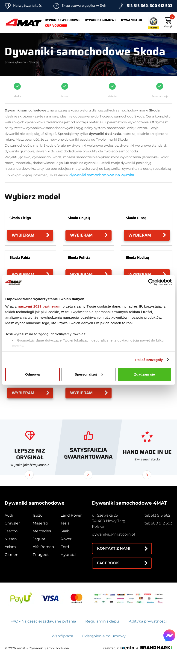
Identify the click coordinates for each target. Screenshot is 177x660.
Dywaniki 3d (131, 19)
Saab (65, 531)
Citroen (11, 554)
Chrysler (12, 523)
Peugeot (41, 554)
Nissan (11, 539)
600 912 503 (161, 6)
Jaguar (39, 539)
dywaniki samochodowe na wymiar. (102, 175)
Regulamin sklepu (102, 621)
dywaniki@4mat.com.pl (113, 534)
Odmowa (32, 374)
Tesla (65, 523)
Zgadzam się (144, 374)
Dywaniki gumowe (100, 19)
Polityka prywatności (147, 621)
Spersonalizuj (89, 374)
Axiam (10, 547)
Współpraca (62, 636)
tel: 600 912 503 (158, 523)
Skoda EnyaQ (79, 218)
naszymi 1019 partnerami (40, 306)
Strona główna (15, 62)
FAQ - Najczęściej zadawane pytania (43, 621)
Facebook (108, 563)
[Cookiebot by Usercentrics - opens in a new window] (151, 282)
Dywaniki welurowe (62, 19)
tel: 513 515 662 (157, 515)
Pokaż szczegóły (149, 360)
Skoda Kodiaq (137, 257)
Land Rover (71, 515)
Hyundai (68, 554)
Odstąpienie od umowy (104, 636)
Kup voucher (56, 25)
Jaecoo (11, 531)
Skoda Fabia (19, 257)
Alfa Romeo (43, 547)
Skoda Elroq (136, 218)
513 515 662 (137, 6)
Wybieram (23, 235)
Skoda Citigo (20, 218)
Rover (66, 539)
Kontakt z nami (113, 548)
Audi (9, 515)
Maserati (40, 523)
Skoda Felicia (79, 257)
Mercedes (42, 531)
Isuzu (38, 515)
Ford (65, 547)
